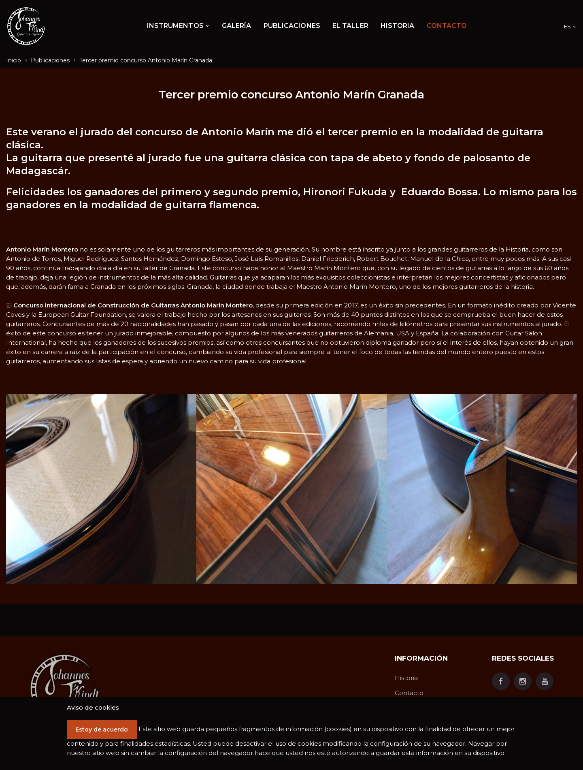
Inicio (13, 60)
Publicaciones (50, 60)
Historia (406, 678)
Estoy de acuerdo (105, 720)
